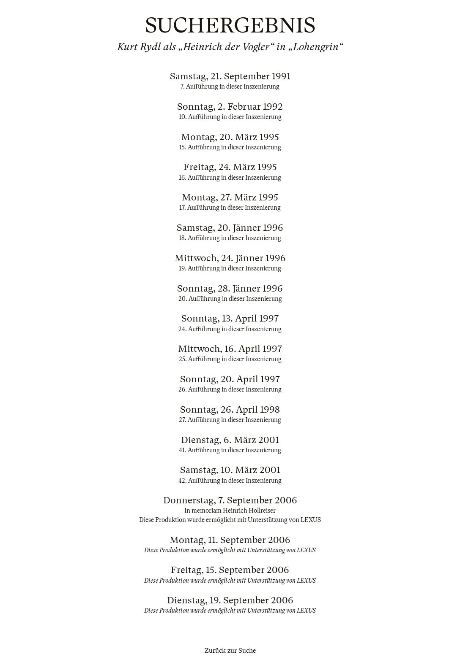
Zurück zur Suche (230, 650)
